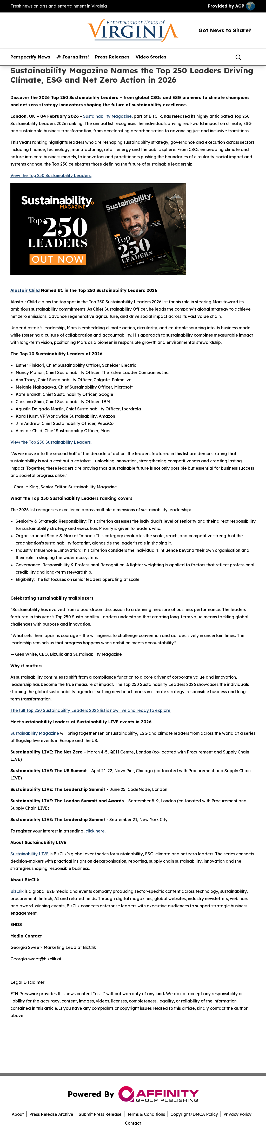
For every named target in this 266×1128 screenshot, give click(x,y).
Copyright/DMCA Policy (194, 1114)
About (18, 1114)
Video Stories (151, 57)
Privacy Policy (237, 1114)
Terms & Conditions (146, 1114)
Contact (133, 1123)
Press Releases (112, 57)
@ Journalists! (72, 57)
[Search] (238, 57)
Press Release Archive (51, 1114)
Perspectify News (30, 57)
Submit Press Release (100, 1114)
